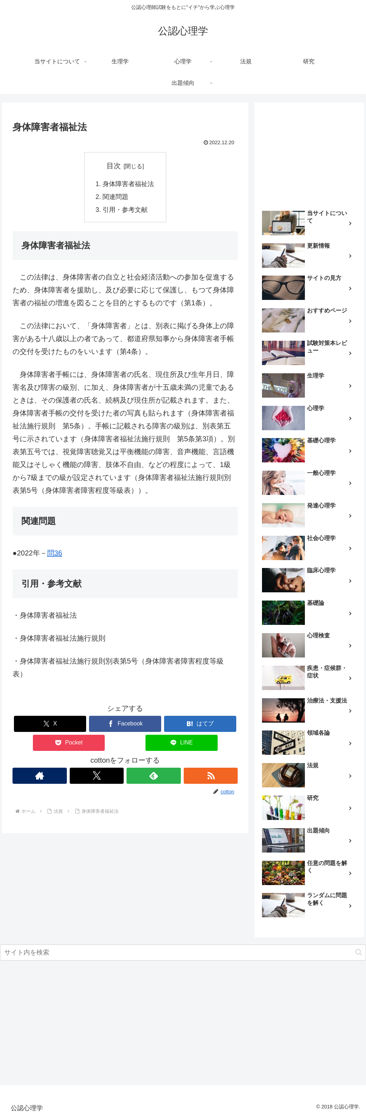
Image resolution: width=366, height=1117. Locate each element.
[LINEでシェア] (181, 743)
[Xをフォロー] (97, 776)
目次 (114, 166)
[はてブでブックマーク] (200, 724)
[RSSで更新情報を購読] (211, 776)
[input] (183, 952)
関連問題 (115, 196)
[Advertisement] (309, 153)
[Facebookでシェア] (125, 724)
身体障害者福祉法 (128, 184)
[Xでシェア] (50, 724)
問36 (54, 553)
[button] (358, 952)
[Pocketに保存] (69, 743)
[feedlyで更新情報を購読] (154, 776)
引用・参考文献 (125, 209)
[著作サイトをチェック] (40, 776)
